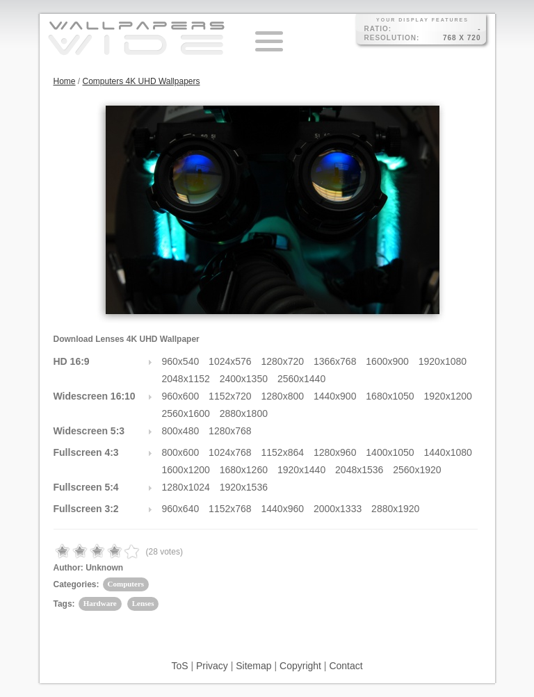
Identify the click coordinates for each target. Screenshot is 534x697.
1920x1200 (448, 396)
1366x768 (335, 361)
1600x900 (387, 361)
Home (65, 81)
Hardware (100, 603)
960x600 (181, 396)
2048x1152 (186, 378)
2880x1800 (244, 413)
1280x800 (283, 396)
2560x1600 (186, 413)
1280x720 (283, 361)
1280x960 (335, 452)
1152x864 (283, 452)
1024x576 (230, 361)
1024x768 (230, 452)
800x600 (181, 452)
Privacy (212, 665)
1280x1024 (186, 487)
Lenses (143, 603)
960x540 (181, 361)
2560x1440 (301, 378)
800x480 (181, 430)
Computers (126, 584)
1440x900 (335, 396)
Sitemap (253, 665)
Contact (345, 665)
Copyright (300, 665)
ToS (179, 665)
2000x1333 (338, 508)
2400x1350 (244, 378)
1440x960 (283, 508)
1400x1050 (390, 452)
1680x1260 (244, 469)
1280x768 (230, 430)
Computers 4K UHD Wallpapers (141, 81)
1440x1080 (448, 452)
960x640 (181, 508)
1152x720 (230, 396)
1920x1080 (443, 361)
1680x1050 (390, 396)
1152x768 (230, 508)
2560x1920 (417, 469)
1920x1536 (244, 487)
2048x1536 (359, 469)
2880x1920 (395, 508)
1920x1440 (301, 469)
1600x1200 (186, 469)
